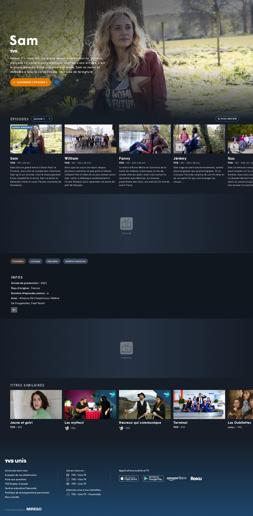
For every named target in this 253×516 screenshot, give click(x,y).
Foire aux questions (16, 479)
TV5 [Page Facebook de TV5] (73, 474)
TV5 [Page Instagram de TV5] (73, 479)
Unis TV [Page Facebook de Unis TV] (82, 474)
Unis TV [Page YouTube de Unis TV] (82, 483)
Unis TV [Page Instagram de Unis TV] (82, 479)
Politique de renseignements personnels (27, 492)
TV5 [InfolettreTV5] (73, 494)
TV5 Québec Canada (16, 483)
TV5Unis (31, 7)
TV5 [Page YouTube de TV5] (73, 483)
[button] (193, 11)
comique (35, 261)
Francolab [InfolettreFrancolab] (95, 494)
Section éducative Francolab (20, 488)
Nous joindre (12, 497)
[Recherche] (239, 11)
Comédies (18, 261)
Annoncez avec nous (16, 470)
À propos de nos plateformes (21, 475)
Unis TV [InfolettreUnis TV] (82, 494)
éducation (52, 261)
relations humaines (75, 261)
